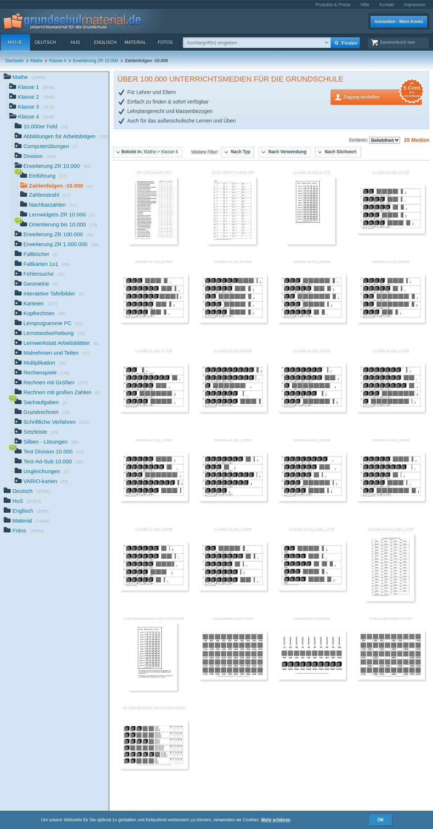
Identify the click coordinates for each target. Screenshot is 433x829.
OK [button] (380, 819)
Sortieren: (359, 140)
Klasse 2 (31, 97)
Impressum (415, 4)
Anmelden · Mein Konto (398, 21)
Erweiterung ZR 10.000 (95, 60)
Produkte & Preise (333, 4)
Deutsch (45, 42)
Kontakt (386, 4)
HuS (75, 42)
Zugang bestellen (382, 96)
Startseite (14, 60)
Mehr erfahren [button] (275, 819)
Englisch (105, 42)
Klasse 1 (31, 87)
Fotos (165, 42)
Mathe (15, 42)
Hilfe (365, 4)
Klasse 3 (31, 107)
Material (135, 42)
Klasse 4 (57, 60)
